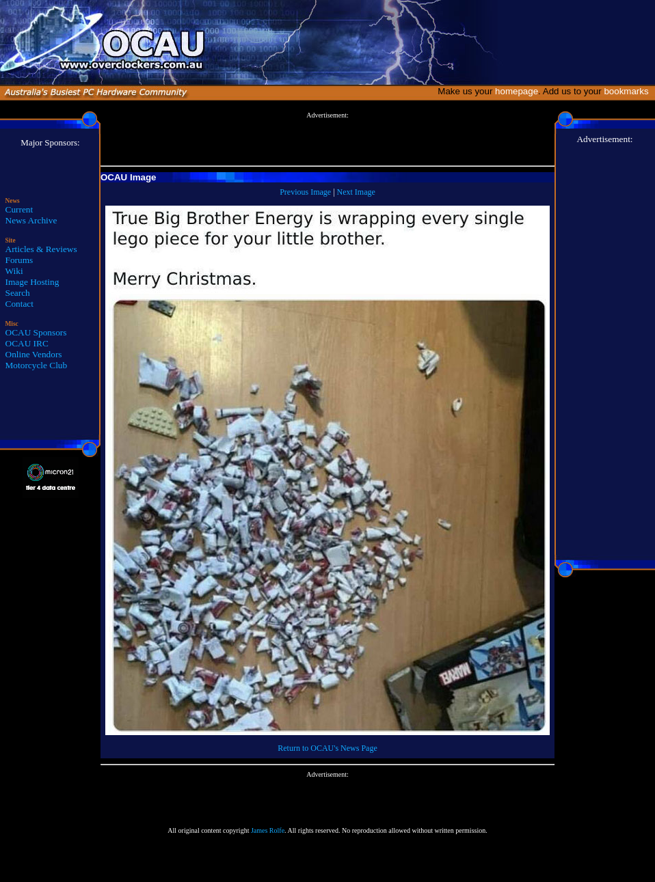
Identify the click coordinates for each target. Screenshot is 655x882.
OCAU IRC (27, 343)
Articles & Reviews (41, 249)
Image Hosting (32, 282)
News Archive (31, 220)
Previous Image (305, 192)
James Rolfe (267, 830)
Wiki (14, 271)
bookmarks (629, 91)
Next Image (356, 192)
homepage (516, 91)
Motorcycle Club (36, 365)
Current (19, 209)
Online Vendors (33, 354)
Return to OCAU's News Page (327, 748)
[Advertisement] (327, 139)
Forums (19, 260)
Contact (19, 304)
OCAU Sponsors (36, 332)
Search (17, 293)
